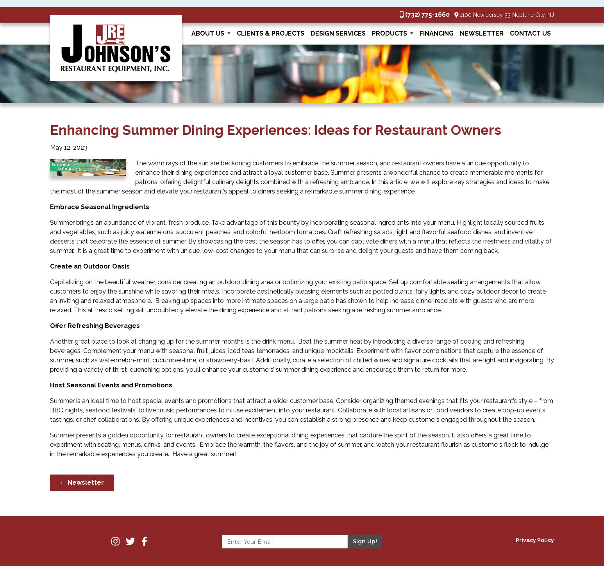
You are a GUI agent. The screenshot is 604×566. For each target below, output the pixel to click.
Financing (437, 33)
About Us (208, 33)
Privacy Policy (535, 540)
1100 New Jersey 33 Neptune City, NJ (507, 15)
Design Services (338, 33)
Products (390, 33)
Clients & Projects (270, 33)
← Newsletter (82, 482)
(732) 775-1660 (427, 14)
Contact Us (530, 33)
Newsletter (482, 33)
